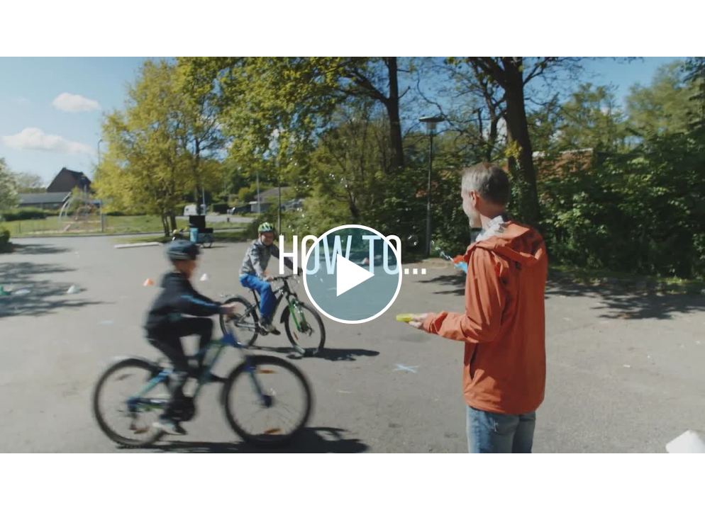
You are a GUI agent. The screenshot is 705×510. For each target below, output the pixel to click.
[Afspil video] (352, 320)
